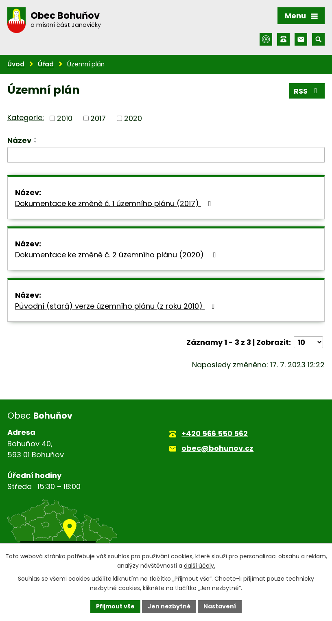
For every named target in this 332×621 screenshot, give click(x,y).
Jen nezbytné (169, 606)
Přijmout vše (115, 606)
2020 (133, 118)
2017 (98, 118)
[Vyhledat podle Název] (166, 155)
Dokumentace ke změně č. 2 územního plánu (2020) (117, 255)
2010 (64, 118)
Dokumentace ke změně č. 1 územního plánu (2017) (114, 203)
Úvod (15, 64)
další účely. (199, 566)
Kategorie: (25, 117)
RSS (307, 91)
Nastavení (219, 606)
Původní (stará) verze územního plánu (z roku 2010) (116, 306)
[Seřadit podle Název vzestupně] (35, 138)
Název (19, 140)
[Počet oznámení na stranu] (308, 342)
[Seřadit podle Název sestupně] (35, 141)
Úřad (46, 64)
